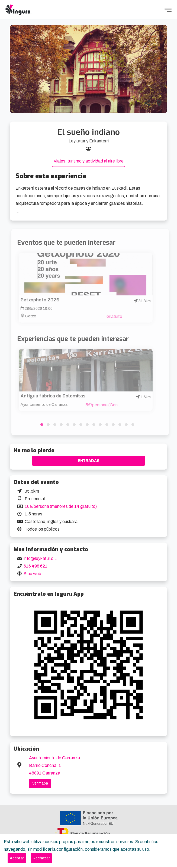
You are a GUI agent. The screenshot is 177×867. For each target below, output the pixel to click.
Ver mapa (40, 783)
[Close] (17, 858)
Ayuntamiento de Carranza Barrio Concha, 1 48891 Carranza (54, 765)
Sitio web (32, 573)
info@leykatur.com (41, 558)
